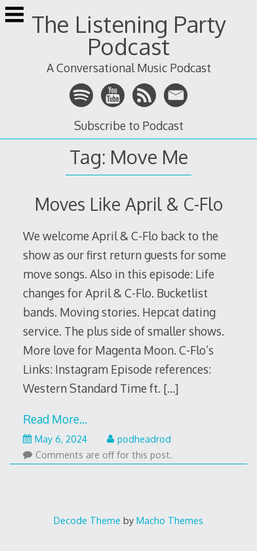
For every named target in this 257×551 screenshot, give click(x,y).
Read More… (55, 419)
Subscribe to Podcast (129, 125)
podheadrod (139, 439)
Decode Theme (87, 520)
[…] (170, 388)
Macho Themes (169, 520)
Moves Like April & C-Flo (129, 204)
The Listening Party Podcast (128, 35)
